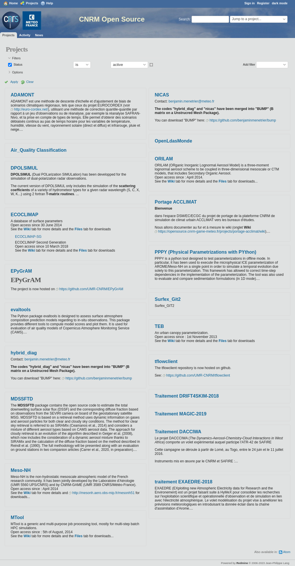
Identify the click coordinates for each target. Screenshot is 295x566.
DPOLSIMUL (24, 168)
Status (17, 64)
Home (13, 3)
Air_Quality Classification (39, 150)
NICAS (162, 94)
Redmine (242, 563)
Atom (286, 552)
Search (184, 19)
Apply (14, 81)
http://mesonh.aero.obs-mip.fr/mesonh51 (103, 493)
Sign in (249, 3)
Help (49, 3)
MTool (17, 517)
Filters (16, 58)
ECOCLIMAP (24, 214)
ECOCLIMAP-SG (28, 237)
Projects (32, 3)
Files (78, 229)
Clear (30, 81)
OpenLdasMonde (173, 140)
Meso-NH (21, 470)
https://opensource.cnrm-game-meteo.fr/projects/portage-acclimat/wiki (211, 231)
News (39, 35)
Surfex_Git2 (168, 299)
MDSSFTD (22, 398)
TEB (159, 326)
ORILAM (164, 158)
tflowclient (166, 361)
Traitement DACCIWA (178, 431)
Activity (25, 35)
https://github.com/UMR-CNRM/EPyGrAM (91, 289)
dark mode (280, 3)
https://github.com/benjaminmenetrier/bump (98, 378)
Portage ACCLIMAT (176, 202)
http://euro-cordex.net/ (31, 109)
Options (17, 72)
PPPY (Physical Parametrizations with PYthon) (205, 252)
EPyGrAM (21, 271)
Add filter (249, 64)
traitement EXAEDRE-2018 (183, 481)
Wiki (27, 229)
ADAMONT (22, 94)
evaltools (21, 309)
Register (263, 3)
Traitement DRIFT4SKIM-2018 (187, 396)
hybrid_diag (24, 352)
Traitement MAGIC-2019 (181, 413)
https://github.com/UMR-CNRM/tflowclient (198, 375)
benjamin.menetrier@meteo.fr (47, 359)
